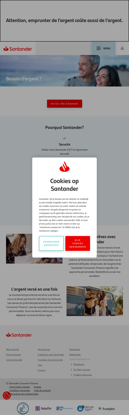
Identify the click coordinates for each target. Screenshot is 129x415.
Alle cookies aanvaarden (77, 243)
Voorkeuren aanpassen (51, 243)
